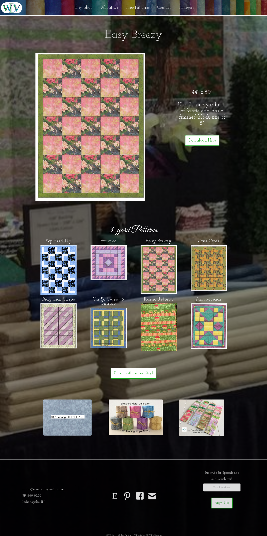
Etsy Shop (84, 8)
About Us (109, 8)
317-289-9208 (32, 497)
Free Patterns (137, 8)
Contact (164, 8)
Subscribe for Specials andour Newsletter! (221, 477)
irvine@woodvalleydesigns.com (43, 490)
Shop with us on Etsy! (133, 373)
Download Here (202, 140)
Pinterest (186, 8)
